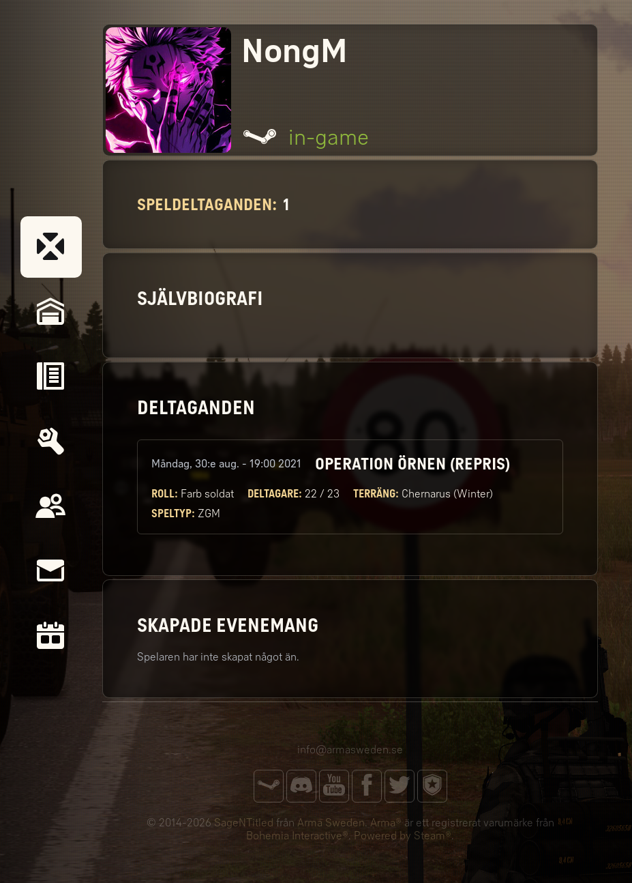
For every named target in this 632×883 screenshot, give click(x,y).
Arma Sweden (331, 822)
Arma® (386, 822)
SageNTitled (243, 822)
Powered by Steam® (402, 835)
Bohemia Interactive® (297, 835)
